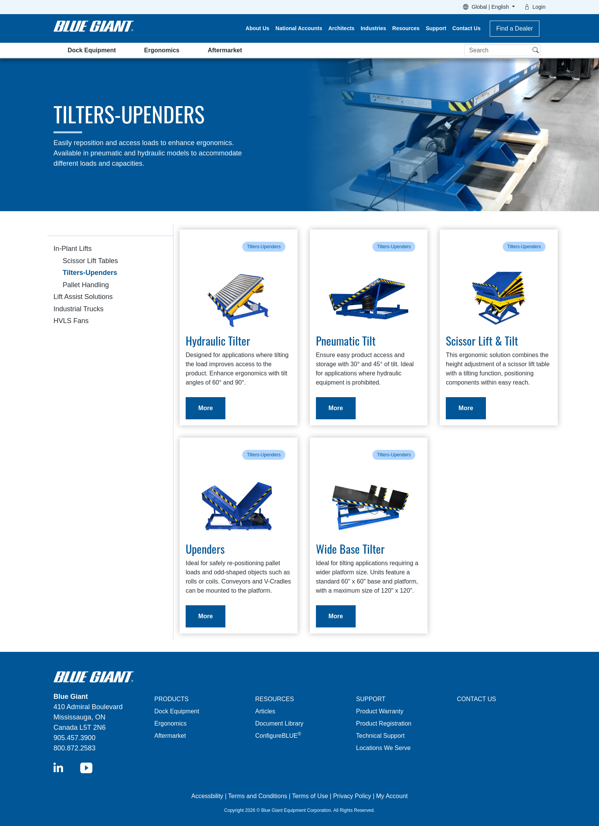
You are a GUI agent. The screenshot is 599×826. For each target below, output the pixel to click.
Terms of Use (310, 796)
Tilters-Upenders (90, 272)
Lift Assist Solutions (83, 297)
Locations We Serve (383, 748)
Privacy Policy (352, 796)
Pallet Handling (86, 285)
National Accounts (298, 28)
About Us (257, 28)
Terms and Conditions (257, 796)
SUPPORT (370, 699)
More (205, 408)
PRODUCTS (171, 699)
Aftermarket (225, 50)
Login (539, 7)
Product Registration (383, 723)
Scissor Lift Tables (90, 261)
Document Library (279, 723)
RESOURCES (274, 699)
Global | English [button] (490, 7)
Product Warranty (379, 711)
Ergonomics (161, 50)
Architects (341, 28)
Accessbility (208, 796)
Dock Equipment (92, 50)
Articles (265, 711)
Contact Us (466, 28)
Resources (406, 28)
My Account (392, 796)
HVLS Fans (71, 321)
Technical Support (380, 735)
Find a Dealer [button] (514, 28)
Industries (373, 28)
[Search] (502, 50)
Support (436, 28)
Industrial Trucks (78, 309)
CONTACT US (476, 699)
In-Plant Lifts (72, 248)
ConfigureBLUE (278, 735)
